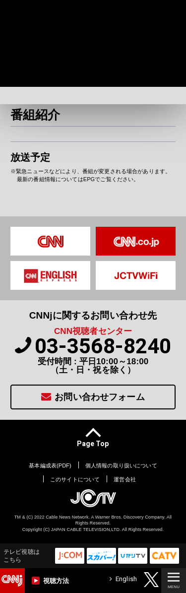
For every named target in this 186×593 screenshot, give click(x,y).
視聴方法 (50, 581)
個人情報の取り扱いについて (121, 465)
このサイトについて (75, 479)
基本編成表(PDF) (50, 465)
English (123, 579)
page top (93, 443)
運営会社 (125, 479)
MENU (174, 581)
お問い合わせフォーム (93, 397)
